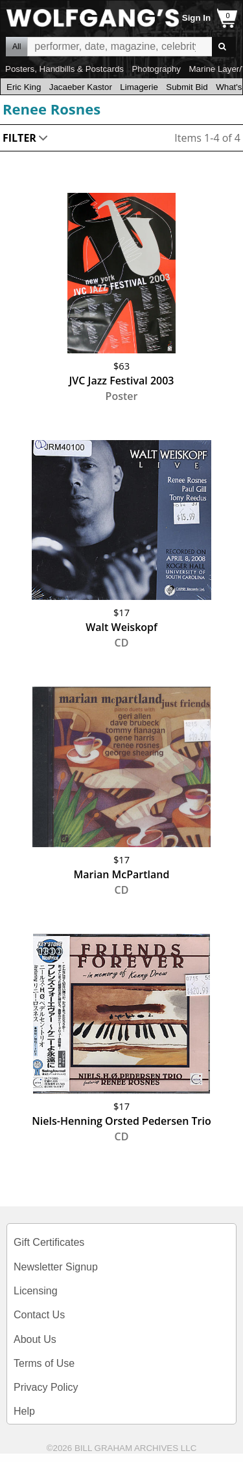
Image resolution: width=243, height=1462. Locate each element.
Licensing (36, 1290)
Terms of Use (44, 1363)
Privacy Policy (46, 1387)
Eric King (23, 87)
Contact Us (39, 1314)
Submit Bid (186, 87)
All (16, 46)
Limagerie (139, 87)
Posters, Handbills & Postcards (64, 69)
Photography (156, 69)
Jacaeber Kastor (80, 87)
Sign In (196, 18)
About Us (35, 1339)
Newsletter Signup (56, 1266)
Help (24, 1411)
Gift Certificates (49, 1242)
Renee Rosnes (51, 108)
